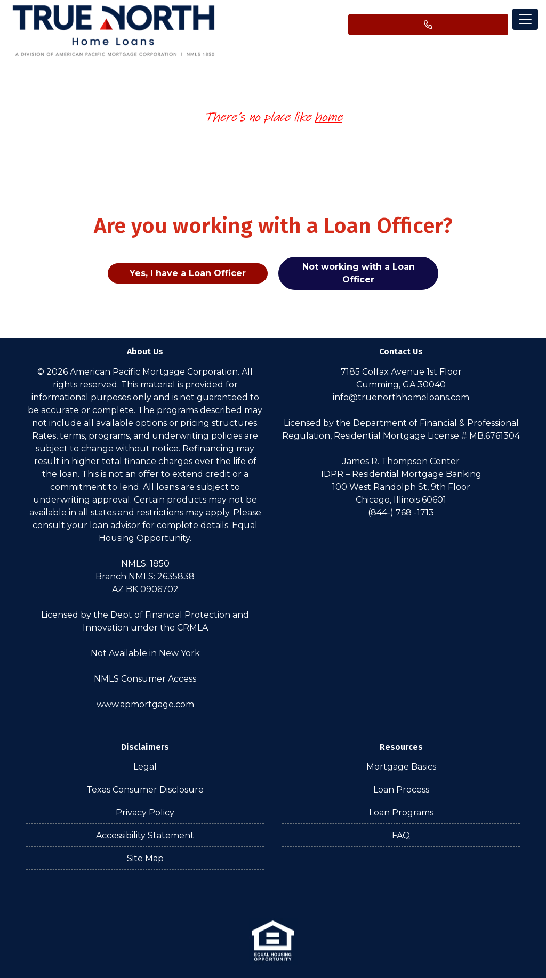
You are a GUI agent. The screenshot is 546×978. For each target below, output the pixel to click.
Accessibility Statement (145, 835)
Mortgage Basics (401, 767)
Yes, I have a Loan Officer (188, 273)
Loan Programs (401, 812)
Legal (145, 767)
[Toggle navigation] (525, 19)
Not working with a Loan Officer (358, 273)
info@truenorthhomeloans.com (401, 397)
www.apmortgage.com (145, 704)
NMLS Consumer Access (145, 679)
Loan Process (401, 790)
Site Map (145, 858)
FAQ (401, 835)
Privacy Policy (145, 812)
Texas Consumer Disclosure (145, 790)
